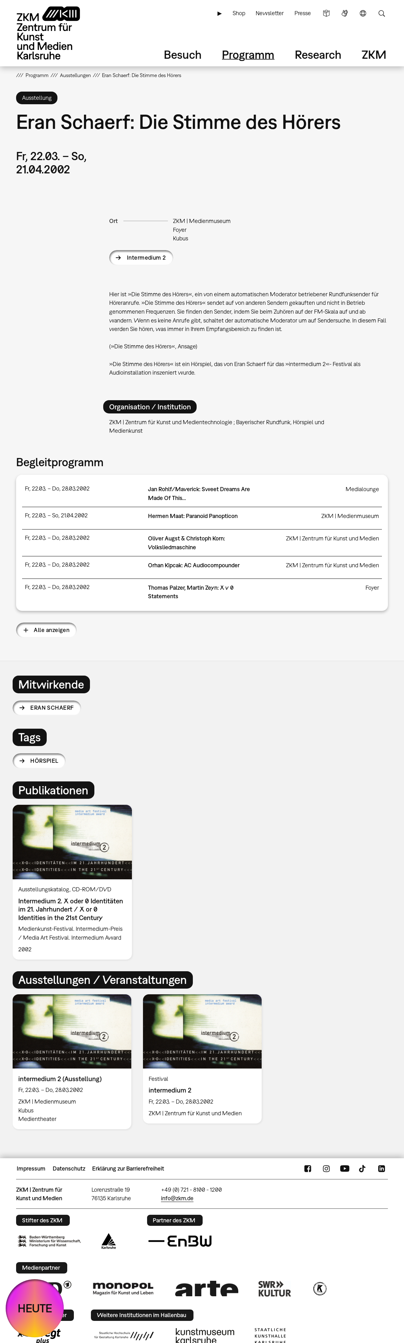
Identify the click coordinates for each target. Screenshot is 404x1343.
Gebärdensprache (344, 13)
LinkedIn (381, 1168)
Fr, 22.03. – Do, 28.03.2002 (57, 488)
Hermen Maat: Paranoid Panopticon (193, 516)
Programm (248, 54)
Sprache (363, 13)
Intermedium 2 (146, 257)
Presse (302, 13)
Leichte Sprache (326, 13)
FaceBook (307, 1168)
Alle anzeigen (51, 630)
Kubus (180, 238)
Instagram (326, 1168)
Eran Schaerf (52, 707)
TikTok (363, 1168)
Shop (239, 13)
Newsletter (270, 13)
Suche (381, 13)
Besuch (183, 54)
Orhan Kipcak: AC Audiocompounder (194, 565)
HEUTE (35, 1308)
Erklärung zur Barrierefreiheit (128, 1168)
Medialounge (362, 489)
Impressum (31, 1168)
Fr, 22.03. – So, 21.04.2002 (56, 515)
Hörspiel (44, 760)
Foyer (180, 229)
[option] (75, 882)
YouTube (344, 1168)
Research (318, 54)
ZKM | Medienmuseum (202, 221)
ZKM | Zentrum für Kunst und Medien (332, 538)
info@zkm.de (177, 1198)
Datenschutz (69, 1168)
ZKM (374, 54)
